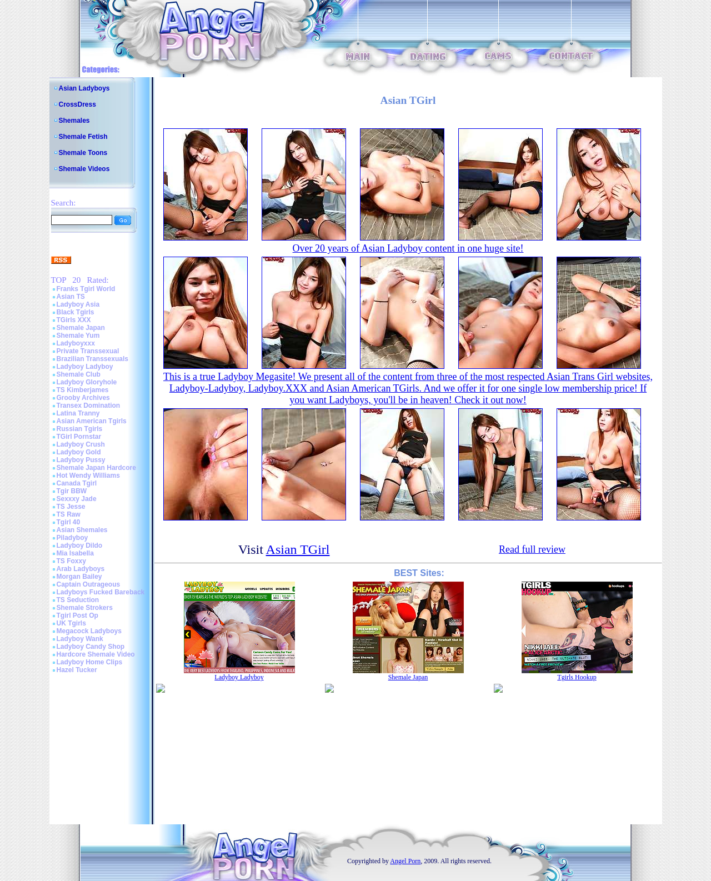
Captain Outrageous (89, 584)
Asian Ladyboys (84, 88)
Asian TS (71, 297)
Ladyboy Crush (81, 444)
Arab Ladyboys (81, 569)
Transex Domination (89, 405)
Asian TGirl (298, 549)
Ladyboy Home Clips (90, 662)
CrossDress (77, 104)
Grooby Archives (83, 398)
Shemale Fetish (83, 137)
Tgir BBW (72, 491)
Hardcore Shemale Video (96, 654)
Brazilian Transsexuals (92, 359)
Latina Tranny (78, 413)
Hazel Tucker (77, 670)
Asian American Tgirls (92, 421)
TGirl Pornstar (79, 436)
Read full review (532, 549)
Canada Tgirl (77, 483)
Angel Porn (405, 861)
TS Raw (69, 514)
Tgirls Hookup (576, 677)
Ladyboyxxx (76, 343)
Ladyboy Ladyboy (85, 367)
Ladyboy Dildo (80, 545)
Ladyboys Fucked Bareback (101, 592)
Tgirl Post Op (77, 615)
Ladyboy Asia (78, 304)
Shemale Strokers (85, 608)
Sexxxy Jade (77, 499)
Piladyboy (72, 538)
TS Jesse (71, 506)
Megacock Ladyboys (89, 631)
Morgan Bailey (79, 576)
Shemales (74, 120)
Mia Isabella (75, 553)
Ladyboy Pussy (81, 460)
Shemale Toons (83, 153)
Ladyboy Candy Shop (91, 646)
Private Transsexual (88, 351)
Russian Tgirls (80, 429)
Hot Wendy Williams (88, 475)
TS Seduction (78, 600)
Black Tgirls (75, 312)
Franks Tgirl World (86, 289)
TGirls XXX (74, 320)
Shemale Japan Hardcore (96, 468)
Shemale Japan (81, 328)
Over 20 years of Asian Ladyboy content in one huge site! (408, 248)
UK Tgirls (71, 623)
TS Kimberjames (83, 390)
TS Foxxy (71, 561)
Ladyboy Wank (80, 639)
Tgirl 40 (69, 522)
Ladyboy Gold (79, 452)
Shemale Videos (84, 169)
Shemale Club (79, 374)
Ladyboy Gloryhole (87, 382)
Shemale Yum (78, 335)
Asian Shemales (82, 530)
